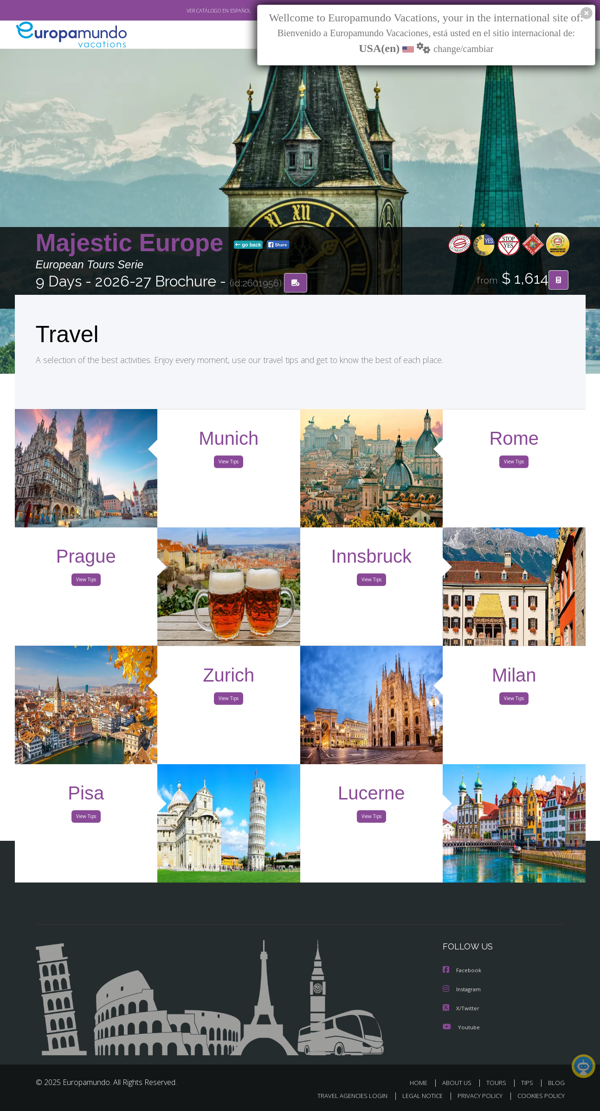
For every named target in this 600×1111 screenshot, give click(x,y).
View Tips (229, 463)
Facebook (463, 970)
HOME (422, 1082)
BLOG (556, 1082)
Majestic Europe (133, 243)
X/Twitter (461, 1007)
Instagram (463, 989)
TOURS (498, 1082)
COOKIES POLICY (539, 1095)
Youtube (461, 1026)
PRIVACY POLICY (475, 1095)
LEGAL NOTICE (416, 1095)
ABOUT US (459, 1082)
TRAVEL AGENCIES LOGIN (343, 1095)
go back (248, 245)
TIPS (528, 1082)
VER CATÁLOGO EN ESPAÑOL (197, 10)
